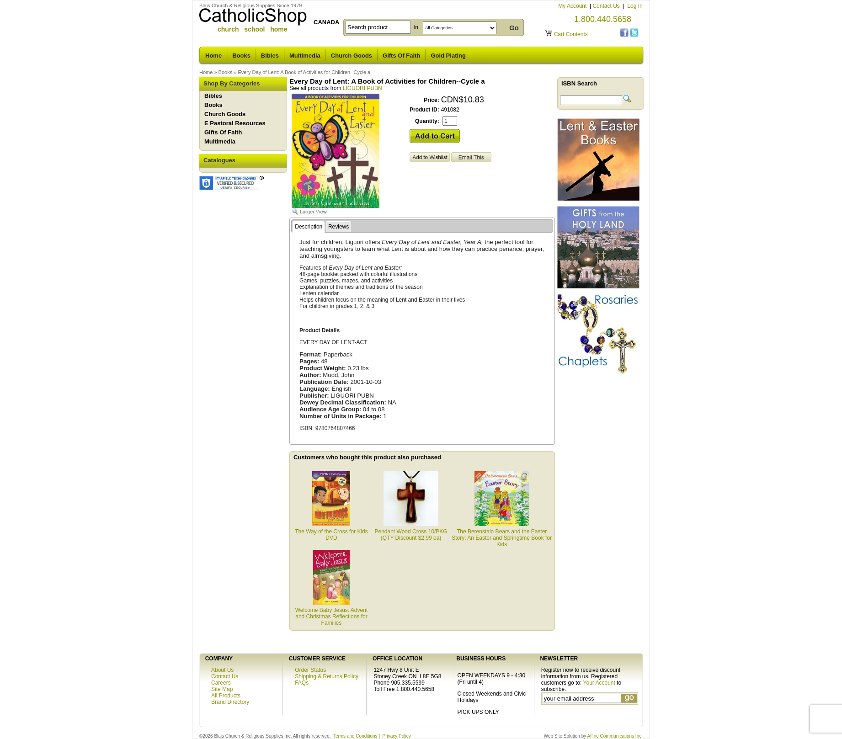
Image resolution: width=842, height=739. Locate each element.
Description (308, 226)
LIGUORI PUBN (362, 88)
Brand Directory (230, 702)
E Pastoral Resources (235, 123)
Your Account (599, 683)
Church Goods (351, 55)
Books (241, 55)
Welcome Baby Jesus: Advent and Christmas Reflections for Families (331, 613)
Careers (221, 683)
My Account (573, 6)
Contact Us (606, 6)
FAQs (302, 683)
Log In (634, 6)
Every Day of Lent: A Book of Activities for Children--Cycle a (304, 72)
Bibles (270, 55)
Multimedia (304, 55)
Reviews (338, 226)
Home (213, 55)
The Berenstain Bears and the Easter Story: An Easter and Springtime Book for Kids (502, 535)
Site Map (222, 689)
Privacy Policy (397, 736)
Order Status (310, 670)
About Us (222, 670)
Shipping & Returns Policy (326, 676)
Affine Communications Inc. (615, 736)
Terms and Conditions (355, 736)
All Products (225, 695)
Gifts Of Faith (401, 55)
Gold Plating (448, 55)
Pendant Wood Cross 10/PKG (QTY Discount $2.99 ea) (410, 531)
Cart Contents (571, 34)
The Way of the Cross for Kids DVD (331, 531)
